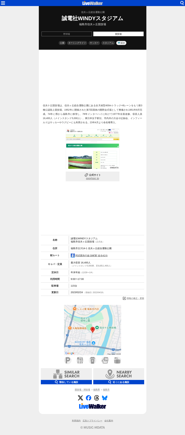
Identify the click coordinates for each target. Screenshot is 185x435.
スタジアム (108, 43)
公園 (62, 43)
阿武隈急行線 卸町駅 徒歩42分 (89, 256)
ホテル (117, 360)
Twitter (80, 398)
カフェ (92, 360)
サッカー (94, 43)
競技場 (118, 34)
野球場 (66, 34)
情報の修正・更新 (133, 298)
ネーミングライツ (77, 43)
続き (121, 43)
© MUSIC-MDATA (92, 427)
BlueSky (104, 398)
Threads (96, 398)
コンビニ (105, 360)
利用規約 (76, 420)
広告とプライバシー (92, 420)
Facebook (88, 398)
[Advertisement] (92, 75)
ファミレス (80, 360)
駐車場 (68, 360)
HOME (93, 3)
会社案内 (108, 420)
